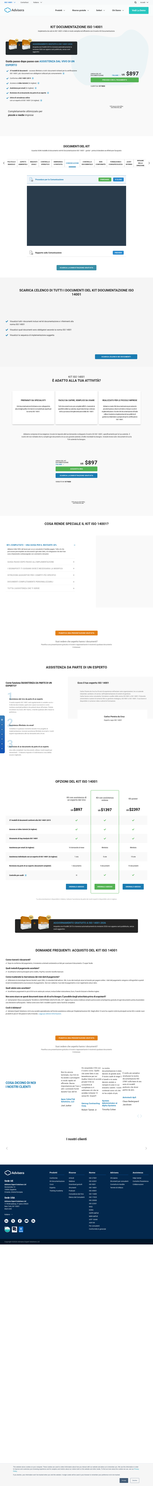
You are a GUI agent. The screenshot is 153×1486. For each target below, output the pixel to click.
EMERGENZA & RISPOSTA (58, 163)
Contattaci (24, 2)
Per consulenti (94, 1226)
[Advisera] (14, 10)
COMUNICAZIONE (72, 163)
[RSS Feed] (33, 1221)
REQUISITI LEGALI (33, 163)
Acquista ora (76, 469)
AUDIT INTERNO (129, 163)
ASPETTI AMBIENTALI (23, 163)
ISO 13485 (93, 1194)
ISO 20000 (93, 1200)
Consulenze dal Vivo (76, 1194)
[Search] (135, 2)
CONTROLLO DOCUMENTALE (87, 163)
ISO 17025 (93, 1197)
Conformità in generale (97, 1229)
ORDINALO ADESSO (76, 887)
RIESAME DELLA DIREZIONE (140, 163)
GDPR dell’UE (94, 1213)
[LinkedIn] (6, 1221)
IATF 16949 (93, 1219)
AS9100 (92, 1223)
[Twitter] (13, 1221)
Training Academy (56, 1191)
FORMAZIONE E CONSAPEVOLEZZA (116, 163)
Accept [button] (124, 1480)
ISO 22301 (93, 1204)
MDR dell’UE (93, 1216)
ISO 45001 (93, 1191)
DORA (91, 1210)
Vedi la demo (139, 10)
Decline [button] (134, 1480)
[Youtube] (26, 1221)
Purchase (104, 179)
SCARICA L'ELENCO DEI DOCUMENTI (116, 357)
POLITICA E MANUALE (11, 163)
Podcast (72, 1191)
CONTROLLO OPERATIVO (45, 163)
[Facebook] (20, 1221)
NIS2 (91, 1207)
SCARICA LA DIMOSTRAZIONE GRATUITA (76, 268)
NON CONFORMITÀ (101, 163)
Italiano (60, 464)
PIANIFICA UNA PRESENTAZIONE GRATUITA (76, 633)
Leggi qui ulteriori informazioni (50, 1014)
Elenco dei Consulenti (77, 1197)
